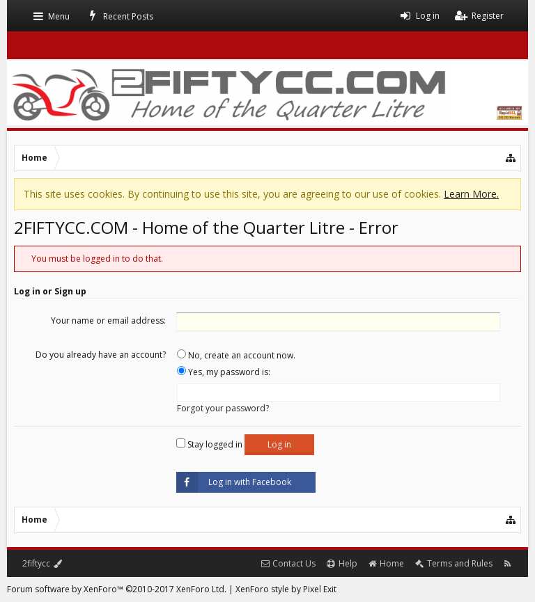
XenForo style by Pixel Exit (285, 589)
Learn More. (471, 193)
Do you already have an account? (101, 355)
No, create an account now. (236, 355)
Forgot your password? (223, 408)
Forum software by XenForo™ (116, 589)
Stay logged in (209, 444)
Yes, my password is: (223, 372)
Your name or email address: (108, 320)
